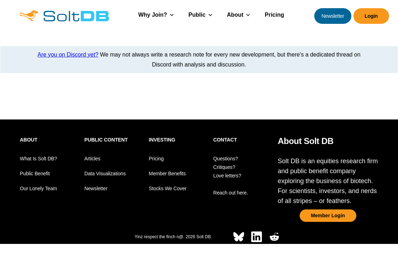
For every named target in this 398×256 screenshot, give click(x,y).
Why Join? (152, 15)
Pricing (274, 15)
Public (197, 15)
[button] (156, 16)
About (235, 15)
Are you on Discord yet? (67, 55)
